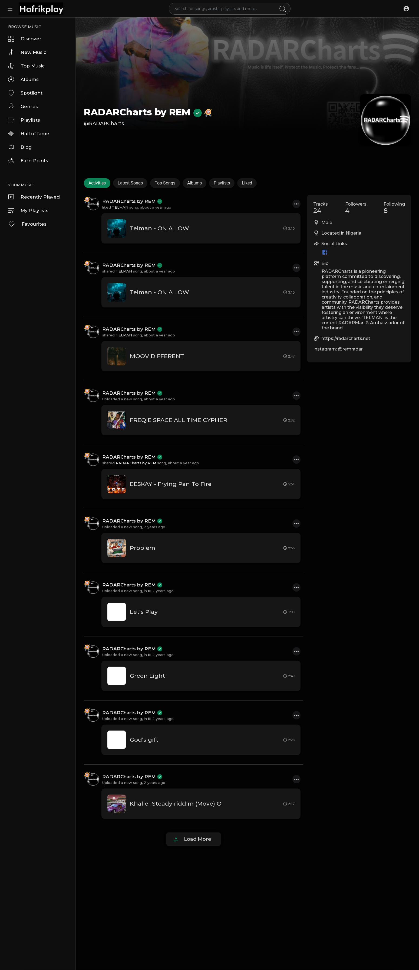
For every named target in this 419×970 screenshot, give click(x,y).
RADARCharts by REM (143, 112)
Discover (24, 39)
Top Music (26, 66)
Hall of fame (28, 134)
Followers (356, 208)
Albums (23, 79)
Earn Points (28, 161)
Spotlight (25, 93)
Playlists (24, 120)
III (149, 591)
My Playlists (28, 210)
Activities (97, 183)
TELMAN (120, 207)
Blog (20, 147)
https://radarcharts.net (345, 338)
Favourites (27, 224)
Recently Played (34, 197)
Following (394, 208)
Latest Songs (130, 183)
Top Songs (165, 183)
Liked (247, 183)
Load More (197, 839)
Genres (23, 106)
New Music (27, 52)
